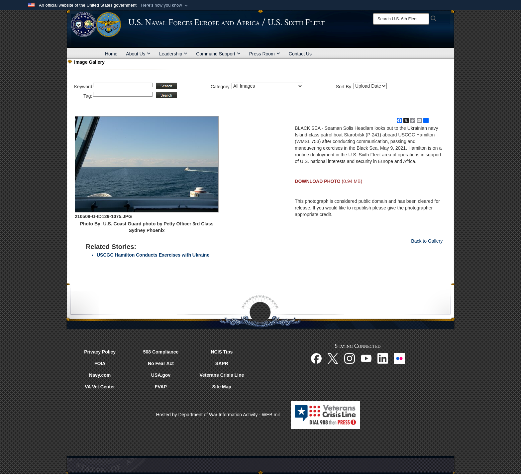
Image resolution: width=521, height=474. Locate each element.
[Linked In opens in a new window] (382, 357)
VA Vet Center (100, 386)
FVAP (161, 386)
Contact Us (300, 53)
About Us (138, 53)
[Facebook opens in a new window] (316, 357)
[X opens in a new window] (333, 357)
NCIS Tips (222, 352)
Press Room (264, 53)
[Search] (401, 19)
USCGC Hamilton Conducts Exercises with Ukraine (153, 255)
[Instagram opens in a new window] (349, 357)
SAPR (221, 363)
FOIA (99, 363)
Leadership (173, 53)
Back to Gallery (427, 241)
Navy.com (100, 375)
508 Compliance (161, 352)
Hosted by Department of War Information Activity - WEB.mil (218, 414)
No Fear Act (161, 363)
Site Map (222, 386)
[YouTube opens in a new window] (366, 357)
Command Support (218, 53)
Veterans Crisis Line (221, 375)
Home (111, 53)
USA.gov (160, 375)
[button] (165, 5)
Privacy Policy (100, 352)
